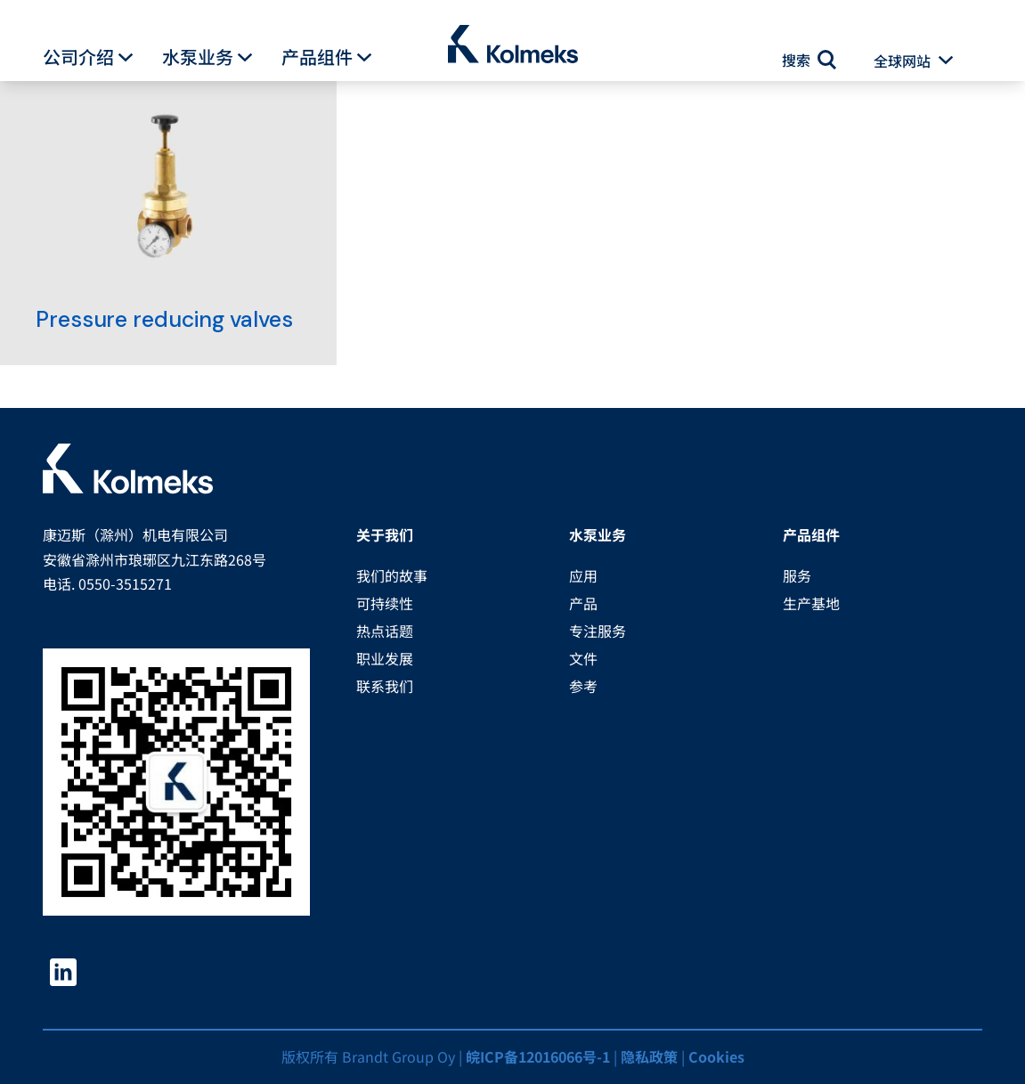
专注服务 (597, 630)
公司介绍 (78, 57)
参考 (583, 686)
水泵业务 (197, 57)
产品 (583, 603)
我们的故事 (391, 575)
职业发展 (384, 658)
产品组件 (317, 57)
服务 (797, 575)
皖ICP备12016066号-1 (538, 1056)
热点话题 (384, 630)
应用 (583, 575)
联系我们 (384, 686)
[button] (126, 57)
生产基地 (811, 603)
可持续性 (384, 603)
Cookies (716, 1056)
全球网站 (902, 60)
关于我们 (384, 534)
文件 (583, 658)
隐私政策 (649, 1056)
